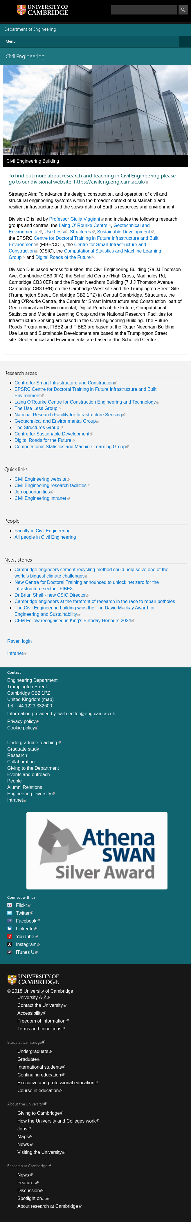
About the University (25, 1104)
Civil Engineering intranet (40, 498)
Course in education (38, 1090)
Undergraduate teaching (32, 742)
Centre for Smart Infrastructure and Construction (64, 382)
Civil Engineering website (40, 479)
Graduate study (23, 749)
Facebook (26, 920)
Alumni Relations (24, 787)
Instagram (26, 944)
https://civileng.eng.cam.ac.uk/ (110, 181)
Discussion (28, 1190)
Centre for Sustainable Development (52, 433)
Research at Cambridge (27, 1165)
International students (39, 1067)
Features (26, 1182)
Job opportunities (32, 491)
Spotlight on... (31, 1198)
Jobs (22, 1128)
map (47, 699)
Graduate (27, 1059)
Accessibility (30, 1013)
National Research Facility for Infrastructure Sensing (68, 414)
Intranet (15, 653)
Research (17, 755)
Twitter (23, 913)
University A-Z (31, 997)
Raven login (19, 641)
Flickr (21, 905)
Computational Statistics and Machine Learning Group (70, 446)
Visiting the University (39, 1152)
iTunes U (25, 952)
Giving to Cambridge (38, 1113)
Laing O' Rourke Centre (83, 225)
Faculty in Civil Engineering (43, 530)
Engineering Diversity (29, 793)
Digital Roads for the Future (43, 440)
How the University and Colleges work (56, 1120)
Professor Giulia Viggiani (74, 219)
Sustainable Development (123, 231)
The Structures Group (37, 427)
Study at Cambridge (24, 1042)
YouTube (25, 936)
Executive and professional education (55, 1082)
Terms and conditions (39, 1028)
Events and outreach (28, 774)
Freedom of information (41, 1020)
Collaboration (21, 761)
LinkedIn (25, 928)
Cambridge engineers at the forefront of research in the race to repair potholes (95, 601)
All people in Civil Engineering (45, 537)
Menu (98, 41)
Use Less (54, 231)
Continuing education (39, 1074)
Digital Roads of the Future (63, 257)
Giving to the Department (33, 768)
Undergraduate (32, 1051)
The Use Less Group (36, 408)
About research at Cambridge (47, 1206)
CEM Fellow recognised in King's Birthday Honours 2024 (73, 620)
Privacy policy (21, 721)
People (14, 780)
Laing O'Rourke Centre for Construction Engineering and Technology (85, 402)
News (23, 1144)
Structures (80, 231)
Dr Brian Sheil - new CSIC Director (50, 595)
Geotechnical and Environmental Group (55, 421)
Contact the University (40, 1005)
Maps (23, 1136)
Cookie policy (21, 727)
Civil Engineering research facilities (51, 485)
